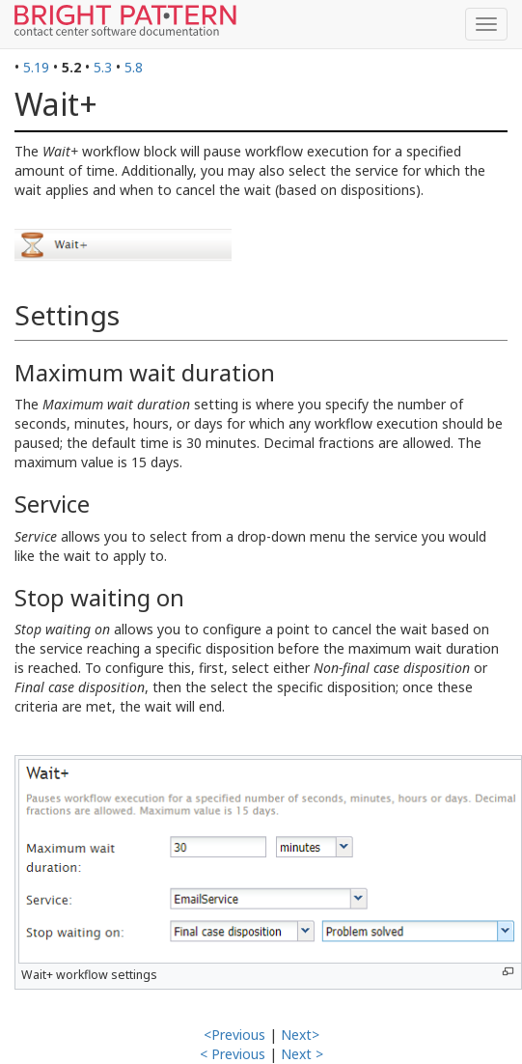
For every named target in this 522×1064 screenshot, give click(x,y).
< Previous (232, 1054)
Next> (300, 1034)
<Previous (234, 1034)
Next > (302, 1054)
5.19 (36, 67)
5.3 (103, 67)
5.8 (133, 67)
